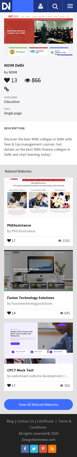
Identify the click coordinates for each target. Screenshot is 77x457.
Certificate (45, 421)
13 (10, 78)
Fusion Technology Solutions (30, 297)
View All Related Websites (38, 404)
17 (11, 240)
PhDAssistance (19, 225)
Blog (10, 421)
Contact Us (25, 421)
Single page (13, 113)
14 (11, 313)
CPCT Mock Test (20, 370)
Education (12, 101)
